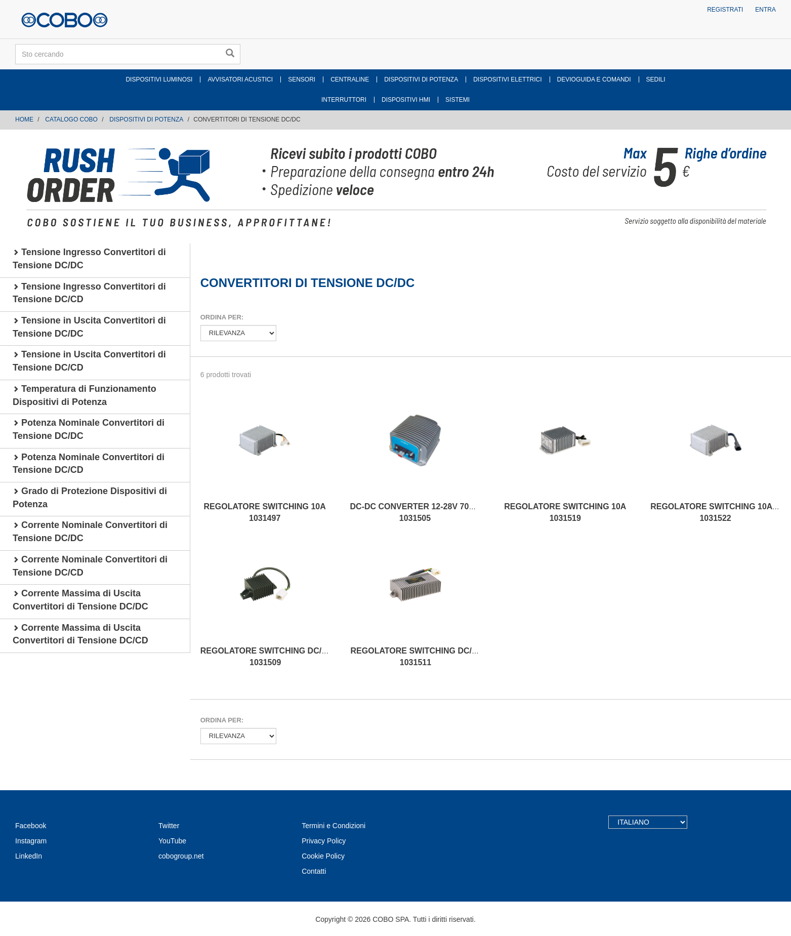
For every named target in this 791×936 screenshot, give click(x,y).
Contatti (314, 871)
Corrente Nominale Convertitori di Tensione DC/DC (90, 531)
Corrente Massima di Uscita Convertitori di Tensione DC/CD (80, 634)
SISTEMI (457, 99)
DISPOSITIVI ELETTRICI (507, 79)
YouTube (172, 841)
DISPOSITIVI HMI (406, 99)
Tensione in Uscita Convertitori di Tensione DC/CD (89, 361)
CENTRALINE (349, 79)
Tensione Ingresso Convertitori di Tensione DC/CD (89, 293)
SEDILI (655, 79)
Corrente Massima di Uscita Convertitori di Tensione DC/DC (80, 600)
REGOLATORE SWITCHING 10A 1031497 (265, 512)
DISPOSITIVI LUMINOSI (159, 79)
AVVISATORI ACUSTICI (240, 79)
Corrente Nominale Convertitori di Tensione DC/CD (90, 566)
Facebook (30, 826)
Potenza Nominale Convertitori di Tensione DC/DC (88, 429)
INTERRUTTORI (343, 99)
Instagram (31, 841)
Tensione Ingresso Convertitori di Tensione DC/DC (89, 258)
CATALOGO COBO (71, 119)
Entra (765, 9)
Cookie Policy (323, 856)
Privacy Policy (324, 841)
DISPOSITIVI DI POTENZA (421, 79)
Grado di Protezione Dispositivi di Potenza (90, 497)
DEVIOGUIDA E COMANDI (594, 79)
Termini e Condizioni (333, 826)
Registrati (725, 9)
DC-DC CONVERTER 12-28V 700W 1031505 (415, 512)
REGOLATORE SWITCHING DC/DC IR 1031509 (272, 656)
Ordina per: (221, 317)
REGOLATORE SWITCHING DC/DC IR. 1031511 (423, 656)
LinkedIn (28, 856)
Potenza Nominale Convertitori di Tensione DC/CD (88, 463)
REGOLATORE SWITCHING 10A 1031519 (565, 512)
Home (24, 119)
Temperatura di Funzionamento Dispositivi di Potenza (84, 395)
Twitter (168, 826)
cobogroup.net (181, 856)
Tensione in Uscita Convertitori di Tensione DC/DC (89, 327)
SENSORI (301, 79)
